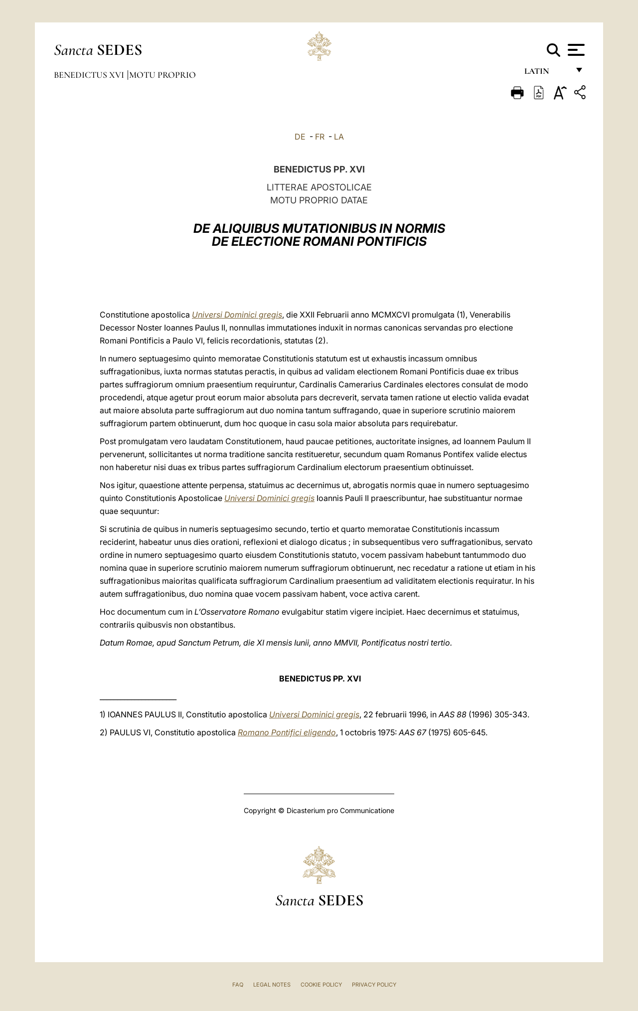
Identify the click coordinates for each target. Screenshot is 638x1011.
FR (319, 137)
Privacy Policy (374, 984)
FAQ (237, 984)
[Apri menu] (575, 49)
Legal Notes (272, 984)
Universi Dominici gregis (237, 315)
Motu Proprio (162, 74)
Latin (546, 73)
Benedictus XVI (90, 74)
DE (300, 137)
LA (339, 137)
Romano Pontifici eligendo (287, 732)
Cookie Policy (321, 984)
